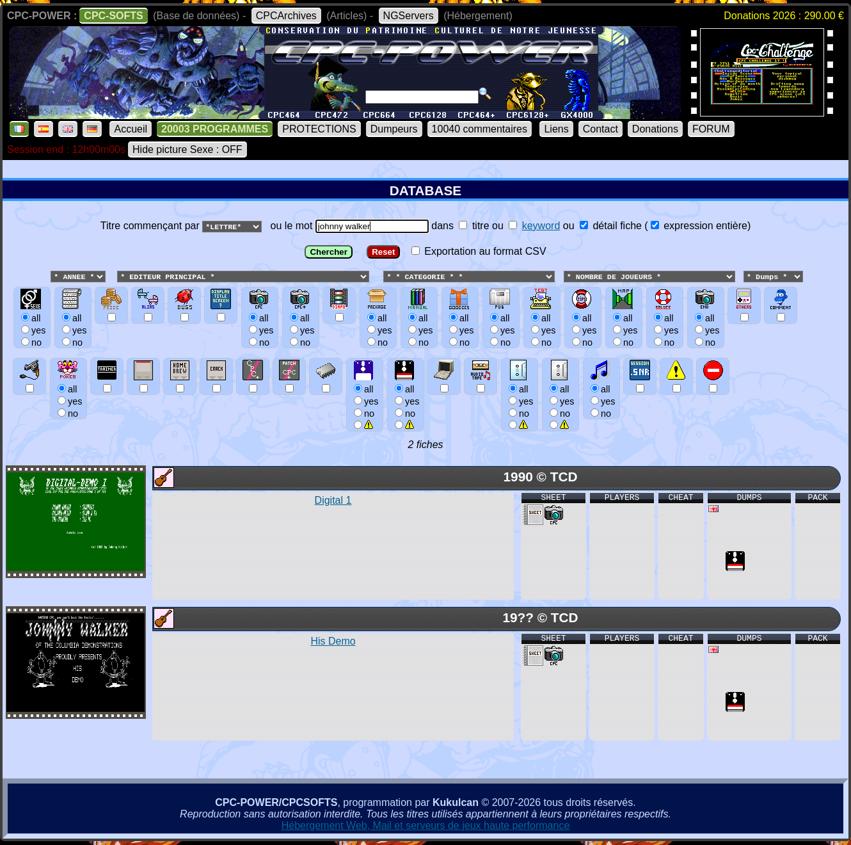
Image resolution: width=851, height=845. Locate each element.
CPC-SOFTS (113, 15)
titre (474, 225)
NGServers (408, 15)
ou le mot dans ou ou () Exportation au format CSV (425, 330)
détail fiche (611, 225)
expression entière (699, 225)
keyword (541, 225)
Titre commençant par (151, 225)
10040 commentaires (479, 129)
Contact (600, 129)
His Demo (332, 641)
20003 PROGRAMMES (214, 129)
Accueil (130, 129)
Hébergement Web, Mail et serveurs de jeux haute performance (426, 826)
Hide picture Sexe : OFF (187, 149)
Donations (655, 129)
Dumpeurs (394, 129)
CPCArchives (286, 15)
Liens (556, 129)
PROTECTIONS (319, 129)
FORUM (711, 129)
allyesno (364, 401)
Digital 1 (333, 500)
